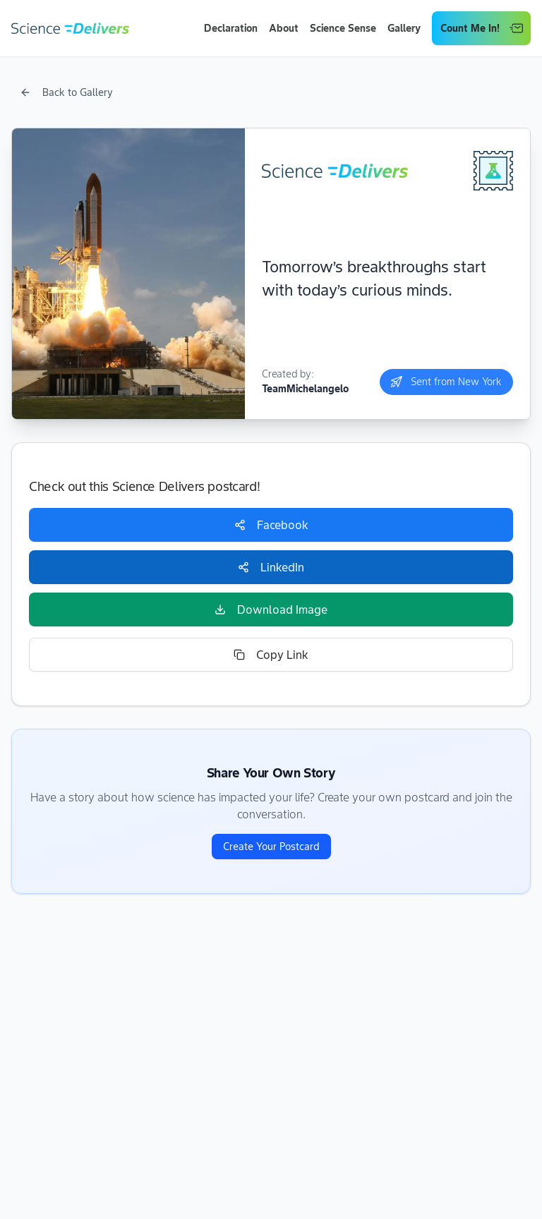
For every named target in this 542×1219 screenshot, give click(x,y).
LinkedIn (271, 567)
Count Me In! (482, 28)
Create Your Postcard (271, 846)
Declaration (231, 28)
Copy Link (271, 655)
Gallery (404, 28)
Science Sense (343, 28)
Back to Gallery (66, 92)
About (284, 28)
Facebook (271, 525)
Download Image (271, 609)
